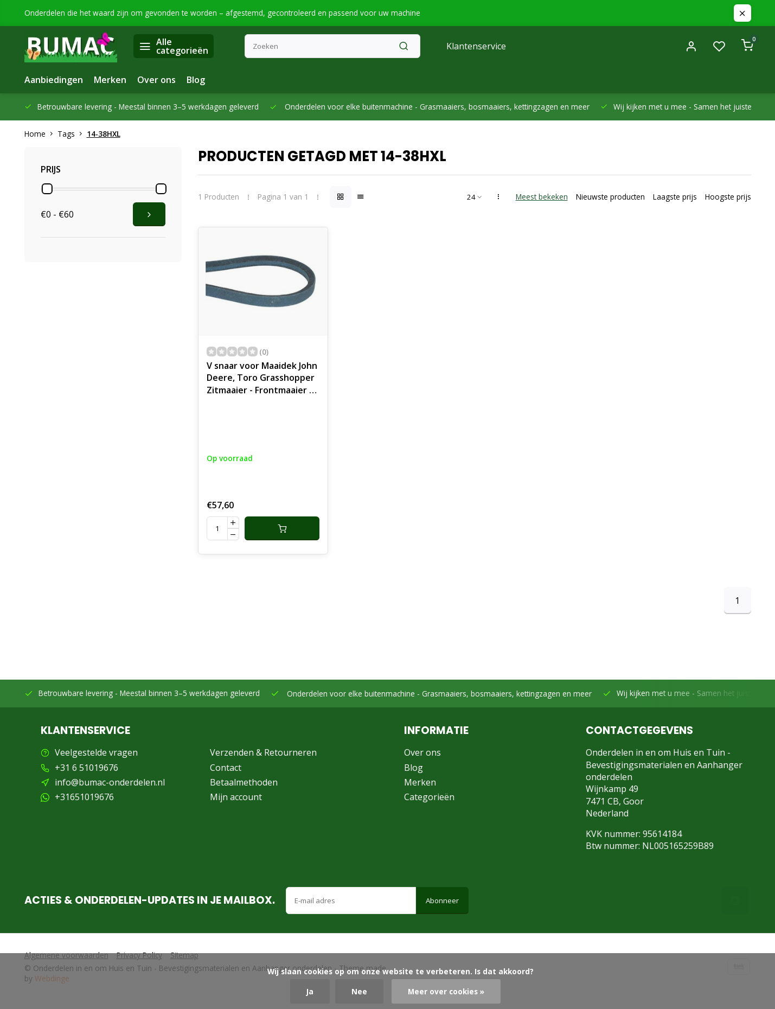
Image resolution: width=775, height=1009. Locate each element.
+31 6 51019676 (86, 768)
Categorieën (429, 797)
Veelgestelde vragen (96, 752)
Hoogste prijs (728, 196)
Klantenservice (476, 46)
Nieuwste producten (610, 196)
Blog (196, 80)
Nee (359, 991)
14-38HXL (103, 134)
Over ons (156, 80)
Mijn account (236, 797)
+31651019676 (84, 797)
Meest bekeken (542, 196)
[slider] (47, 188)
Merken (110, 80)
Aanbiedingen (53, 80)
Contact (225, 768)
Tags (72, 134)
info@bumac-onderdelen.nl (110, 782)
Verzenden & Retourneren (263, 752)
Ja (309, 991)
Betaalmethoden (244, 782)
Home (40, 134)
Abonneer (442, 900)
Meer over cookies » (446, 991)
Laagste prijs (675, 196)
